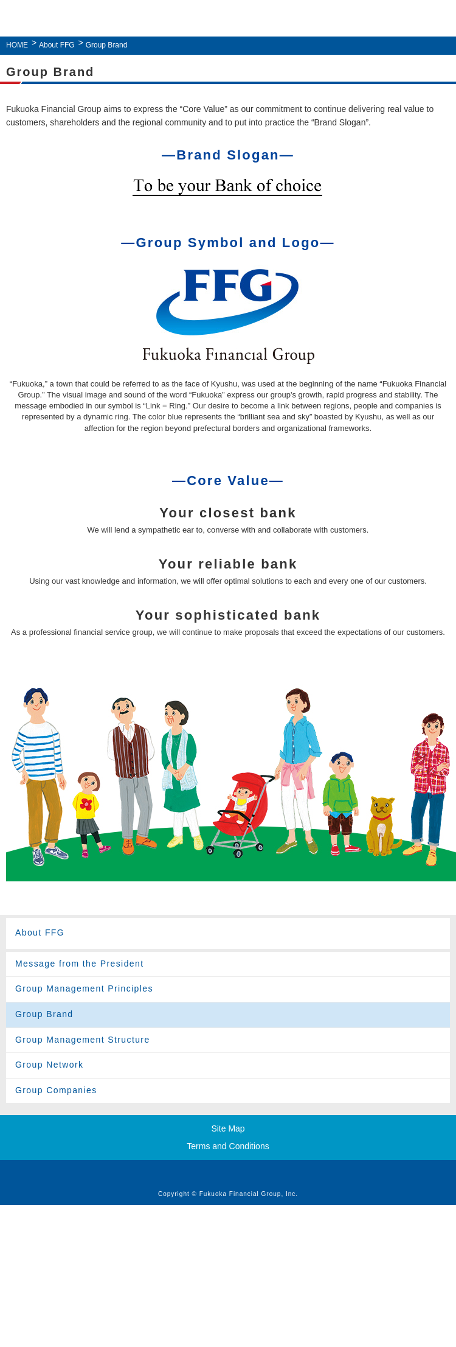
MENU (439, 18)
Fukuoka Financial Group (225, 20)
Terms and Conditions (228, 1146)
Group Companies (56, 1090)
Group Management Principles (84, 988)
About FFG (57, 45)
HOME (17, 45)
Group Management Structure (82, 1039)
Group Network (49, 1064)
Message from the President (79, 963)
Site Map (227, 1128)
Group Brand (44, 1014)
